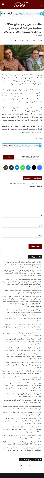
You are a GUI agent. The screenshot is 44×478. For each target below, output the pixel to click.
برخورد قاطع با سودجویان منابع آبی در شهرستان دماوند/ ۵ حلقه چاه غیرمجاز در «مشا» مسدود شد (22, 401)
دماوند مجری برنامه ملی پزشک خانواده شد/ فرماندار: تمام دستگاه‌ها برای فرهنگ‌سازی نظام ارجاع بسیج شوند (22, 448)
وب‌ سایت (39, 235)
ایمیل (40, 225)
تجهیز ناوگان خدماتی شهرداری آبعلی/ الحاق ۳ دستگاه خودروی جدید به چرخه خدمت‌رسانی (24, 395)
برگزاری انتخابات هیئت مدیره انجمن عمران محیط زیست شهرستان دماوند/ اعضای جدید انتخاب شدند (22, 436)
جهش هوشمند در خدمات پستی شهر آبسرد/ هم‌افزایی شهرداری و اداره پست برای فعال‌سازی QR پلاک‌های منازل (22, 348)
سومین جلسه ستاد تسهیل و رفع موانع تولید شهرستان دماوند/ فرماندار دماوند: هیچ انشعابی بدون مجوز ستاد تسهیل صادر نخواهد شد (23, 356)
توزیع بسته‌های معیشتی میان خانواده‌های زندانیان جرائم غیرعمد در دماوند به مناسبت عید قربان (23, 291)
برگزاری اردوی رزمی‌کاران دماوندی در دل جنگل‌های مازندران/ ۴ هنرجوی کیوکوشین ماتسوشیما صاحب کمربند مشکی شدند (21, 372)
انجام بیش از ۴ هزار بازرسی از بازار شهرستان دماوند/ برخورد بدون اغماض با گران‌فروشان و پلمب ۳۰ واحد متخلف (22, 442)
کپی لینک (8, 157)
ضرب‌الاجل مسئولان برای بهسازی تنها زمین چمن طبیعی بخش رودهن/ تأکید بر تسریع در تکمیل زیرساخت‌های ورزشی (23, 364)
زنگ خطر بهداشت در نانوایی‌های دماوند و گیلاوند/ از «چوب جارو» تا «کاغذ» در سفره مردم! (22, 413)
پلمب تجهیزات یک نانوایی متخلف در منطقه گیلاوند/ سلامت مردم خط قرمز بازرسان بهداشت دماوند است (21, 407)
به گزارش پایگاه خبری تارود (30, 89)
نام (41, 215)
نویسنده (37, 41)
